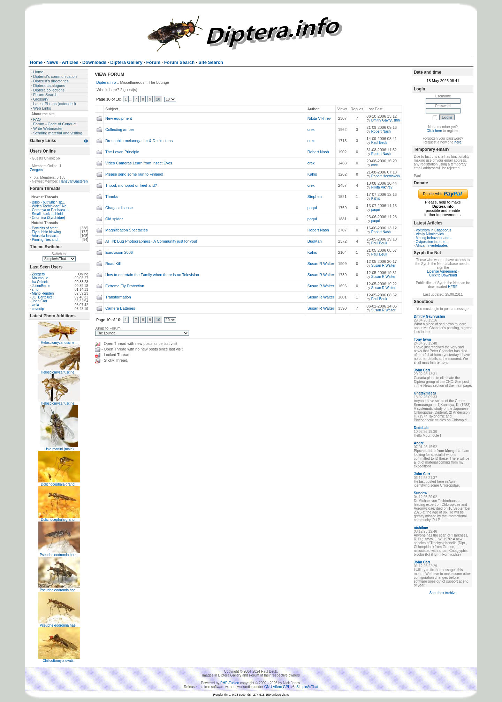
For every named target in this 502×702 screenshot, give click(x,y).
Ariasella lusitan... (45, 236)
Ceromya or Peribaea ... (50, 210)
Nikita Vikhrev (319, 118)
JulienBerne (41, 286)
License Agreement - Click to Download (443, 273)
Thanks (111, 196)
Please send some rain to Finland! (134, 174)
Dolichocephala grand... (59, 484)
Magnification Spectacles (126, 230)
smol (35, 289)
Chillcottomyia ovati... (59, 661)
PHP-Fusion (229, 683)
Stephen (314, 196)
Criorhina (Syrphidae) (48, 218)
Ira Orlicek (40, 282)
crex (311, 129)
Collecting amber (119, 129)
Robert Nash (381, 131)
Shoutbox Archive (443, 593)
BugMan (314, 241)
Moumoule (40, 278)
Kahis (312, 174)
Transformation (118, 297)
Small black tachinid (47, 214)
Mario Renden (43, 293)
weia (35, 305)
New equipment (118, 118)
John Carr (39, 301)
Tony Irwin (422, 339)
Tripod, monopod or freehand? (131, 185)
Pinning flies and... (46, 240)
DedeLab (421, 428)
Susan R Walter (320, 263)
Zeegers (36, 170)
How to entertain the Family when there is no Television (152, 275)
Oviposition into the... (432, 242)
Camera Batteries (120, 308)
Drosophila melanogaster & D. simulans (139, 141)
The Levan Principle (122, 152)
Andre (419, 443)
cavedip (38, 309)
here (458, 142)
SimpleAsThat (307, 687)
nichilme (421, 528)
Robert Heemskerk (385, 176)
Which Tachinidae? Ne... (51, 206)
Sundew (420, 493)
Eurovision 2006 (119, 252)
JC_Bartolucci (43, 297)
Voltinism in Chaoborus (433, 230)
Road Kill (113, 263)
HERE (453, 287)
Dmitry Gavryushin (385, 120)
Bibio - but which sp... (48, 202)
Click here (434, 131)
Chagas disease (119, 208)
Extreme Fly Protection (124, 286)
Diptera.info (106, 82)
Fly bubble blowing (46, 232)
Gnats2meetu (425, 393)
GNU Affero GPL (277, 687)
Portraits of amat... (46, 228)
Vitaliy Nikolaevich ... (432, 234)
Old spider (114, 219)
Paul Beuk (379, 143)
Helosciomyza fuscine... (59, 343)
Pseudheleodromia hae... (59, 555)
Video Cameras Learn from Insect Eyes (138, 163)
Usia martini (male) (59, 449)
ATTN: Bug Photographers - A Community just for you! (151, 241)
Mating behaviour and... (434, 238)
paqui (312, 208)
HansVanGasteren (73, 181)
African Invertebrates (432, 245)
